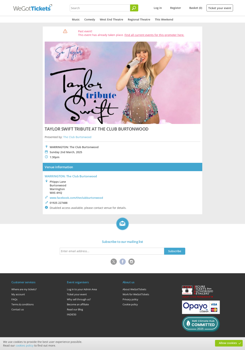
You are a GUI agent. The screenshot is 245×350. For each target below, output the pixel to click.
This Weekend (164, 19)
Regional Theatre (139, 19)
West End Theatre (111, 19)
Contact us (17, 309)
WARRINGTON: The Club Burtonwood (71, 176)
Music (76, 19)
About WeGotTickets (134, 289)
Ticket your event (219, 8)
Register (175, 8)
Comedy (89, 19)
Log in (158, 8)
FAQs (14, 299)
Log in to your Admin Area (82, 289)
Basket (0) (195, 8)
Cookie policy (130, 304)
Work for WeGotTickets (136, 294)
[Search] (134, 7)
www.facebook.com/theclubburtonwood (76, 198)
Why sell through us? (79, 299)
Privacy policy (130, 299)
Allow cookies (228, 343)
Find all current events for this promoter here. (154, 35)
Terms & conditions (22, 304)
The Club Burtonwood (77, 137)
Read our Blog (75, 309)
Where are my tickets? (24, 289)
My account (18, 294)
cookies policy (24, 345)
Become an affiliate (78, 304)
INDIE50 (71, 314)
